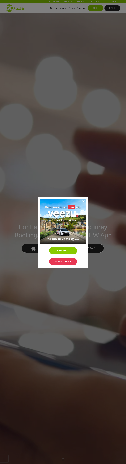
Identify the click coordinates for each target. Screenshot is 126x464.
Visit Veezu (63, 229)
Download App (63, 240)
